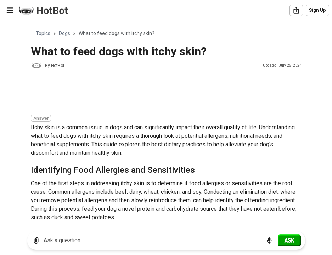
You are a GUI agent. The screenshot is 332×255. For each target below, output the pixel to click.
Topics (43, 33)
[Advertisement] (160, 93)
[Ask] (289, 240)
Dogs (64, 33)
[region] (166, 123)
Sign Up (317, 10)
